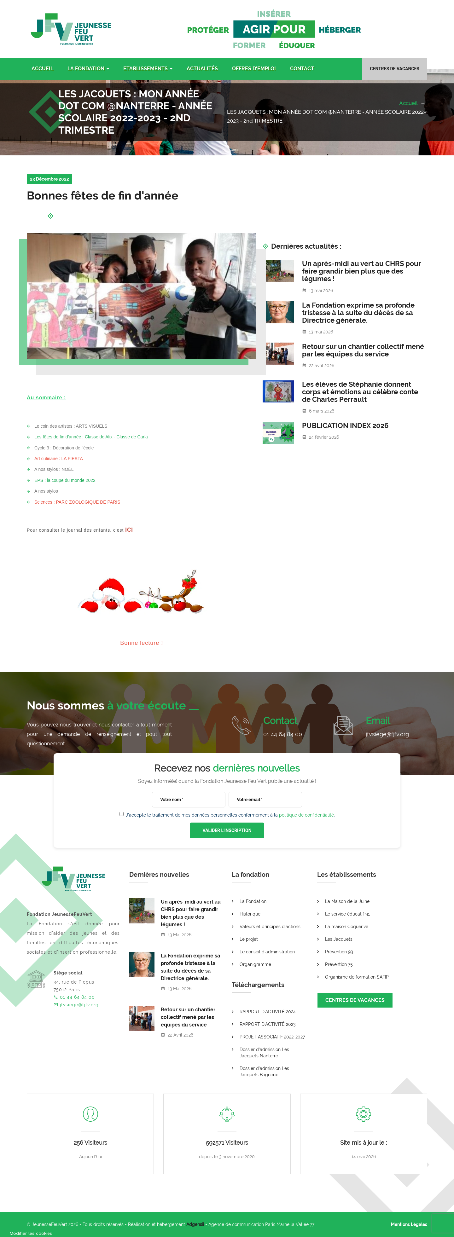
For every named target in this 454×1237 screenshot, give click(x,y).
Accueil (409, 103)
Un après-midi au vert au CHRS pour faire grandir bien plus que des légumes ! (361, 271)
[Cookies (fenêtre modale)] (31, 1233)
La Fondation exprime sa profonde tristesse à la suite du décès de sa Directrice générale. (358, 312)
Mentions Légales (409, 1224)
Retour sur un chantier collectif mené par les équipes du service (363, 350)
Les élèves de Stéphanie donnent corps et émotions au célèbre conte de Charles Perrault (360, 391)
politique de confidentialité (306, 815)
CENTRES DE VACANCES (355, 1000)
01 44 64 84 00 (282, 734)
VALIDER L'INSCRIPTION (226, 830)
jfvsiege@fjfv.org (387, 734)
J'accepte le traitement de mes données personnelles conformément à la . (230, 815)
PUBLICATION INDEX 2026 (345, 425)
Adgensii (195, 1224)
